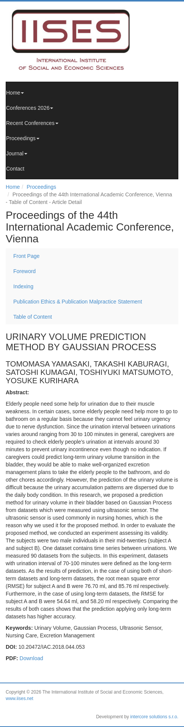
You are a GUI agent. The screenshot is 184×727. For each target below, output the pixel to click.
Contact (15, 169)
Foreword (24, 271)
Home (15, 93)
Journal (16, 153)
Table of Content (32, 317)
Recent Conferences (32, 123)
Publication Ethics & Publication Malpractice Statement (77, 302)
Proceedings (22, 138)
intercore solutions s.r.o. (154, 716)
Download (31, 658)
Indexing (23, 286)
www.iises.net (19, 698)
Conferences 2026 (29, 108)
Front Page (26, 256)
